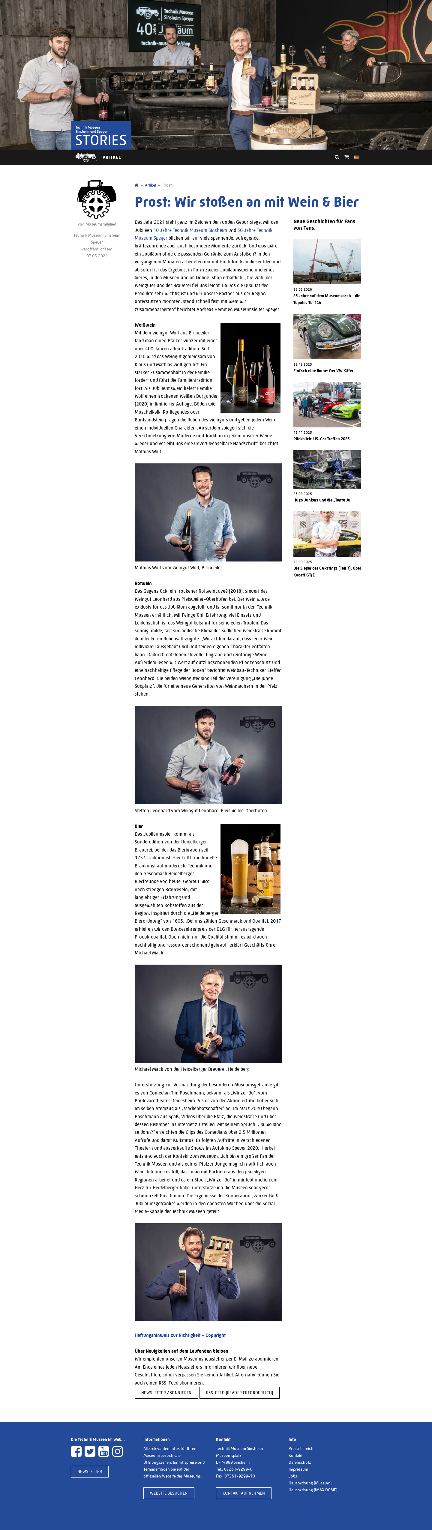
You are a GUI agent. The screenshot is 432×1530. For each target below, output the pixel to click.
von (97, 202)
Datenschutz (300, 1462)
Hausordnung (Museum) (310, 1483)
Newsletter (89, 1471)
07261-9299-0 (238, 1469)
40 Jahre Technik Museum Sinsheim (190, 230)
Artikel (112, 157)
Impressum (298, 1469)
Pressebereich (301, 1448)
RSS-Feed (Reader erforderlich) (239, 1392)
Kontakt (295, 1455)
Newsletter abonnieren (166, 1392)
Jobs (293, 1476)
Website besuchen (169, 1493)
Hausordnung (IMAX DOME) (313, 1489)
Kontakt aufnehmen (244, 1493)
